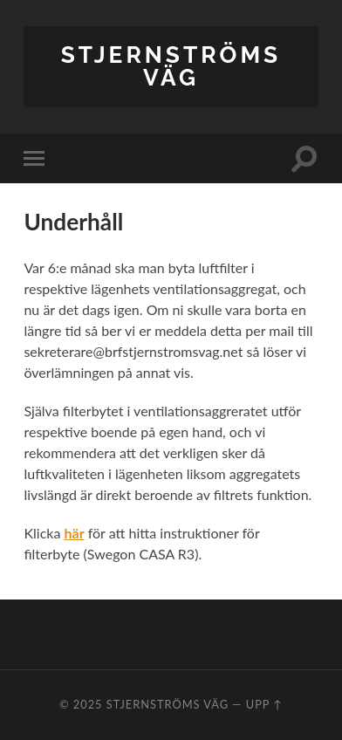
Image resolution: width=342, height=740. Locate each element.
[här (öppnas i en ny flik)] (74, 532)
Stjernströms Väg (171, 66)
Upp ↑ (264, 704)
